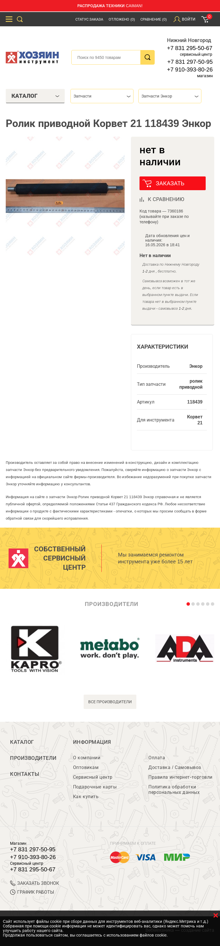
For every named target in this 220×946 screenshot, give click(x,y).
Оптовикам (86, 767)
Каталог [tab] (35, 96)
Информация (92, 742)
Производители (33, 758)
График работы (32, 892)
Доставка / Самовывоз (174, 767)
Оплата (156, 757)
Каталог (22, 742)
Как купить (86, 796)
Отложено (122, 19)
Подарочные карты (95, 786)
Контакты (24, 774)
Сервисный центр (93, 777)
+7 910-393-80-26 (190, 69)
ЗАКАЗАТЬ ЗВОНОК (34, 883)
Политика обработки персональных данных (174, 789)
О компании (86, 757)
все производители (110, 701)
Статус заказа (89, 19)
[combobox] (101, 96)
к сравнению (166, 199)
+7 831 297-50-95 (190, 62)
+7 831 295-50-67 (189, 48)
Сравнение (153, 19)
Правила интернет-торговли (180, 777)
